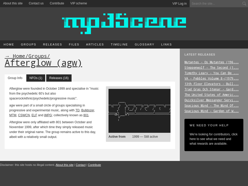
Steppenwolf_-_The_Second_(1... (211, 67)
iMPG (48, 115)
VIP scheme (78, 3)
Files (74, 44)
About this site (12, 3)
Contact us (36, 3)
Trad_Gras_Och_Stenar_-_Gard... (211, 89)
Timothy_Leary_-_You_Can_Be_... (211, 73)
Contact (81, 164)
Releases (52, 44)
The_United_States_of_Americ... (211, 94)
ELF (34, 115)
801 (86, 115)
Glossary (144, 44)
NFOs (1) (35, 78)
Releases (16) (59, 78)
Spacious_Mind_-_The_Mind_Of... (211, 105)
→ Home (15, 55)
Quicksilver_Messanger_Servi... (211, 100)
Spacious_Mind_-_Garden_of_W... (211, 111)
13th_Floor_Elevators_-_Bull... (211, 84)
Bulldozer (87, 110)
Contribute (57, 3)
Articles (95, 44)
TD (77, 110)
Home (9, 44)
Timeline (119, 44)
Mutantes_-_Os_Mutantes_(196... (211, 62)
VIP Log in (180, 3)
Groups (28, 44)
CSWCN (24, 115)
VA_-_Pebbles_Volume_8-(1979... (211, 78)
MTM (12, 115)
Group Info (15, 78)
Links (166, 44)
